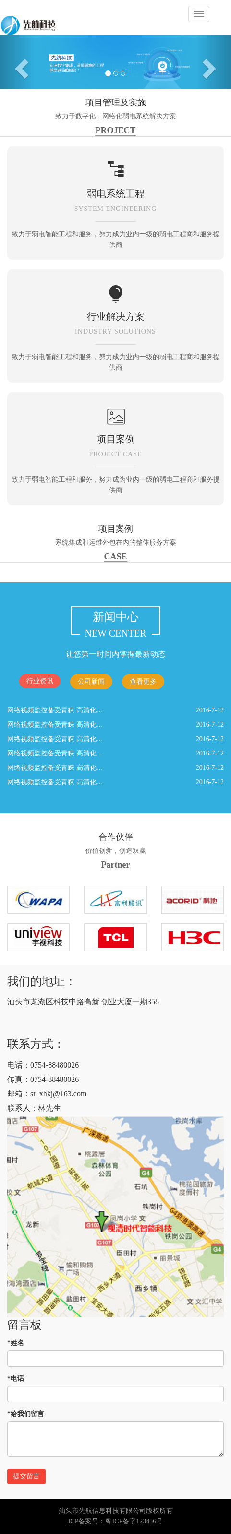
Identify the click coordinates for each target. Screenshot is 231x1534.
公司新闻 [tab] (91, 681)
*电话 (15, 1378)
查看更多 (143, 681)
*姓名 (15, 1343)
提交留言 (26, 1476)
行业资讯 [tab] (39, 681)
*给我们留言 (25, 1414)
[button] (17, 62)
